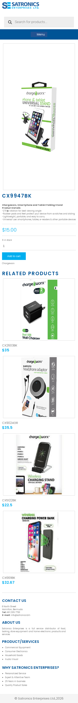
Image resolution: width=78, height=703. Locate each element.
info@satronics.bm (20, 615)
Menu (39, 34)
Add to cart (13, 256)
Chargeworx (8, 263)
